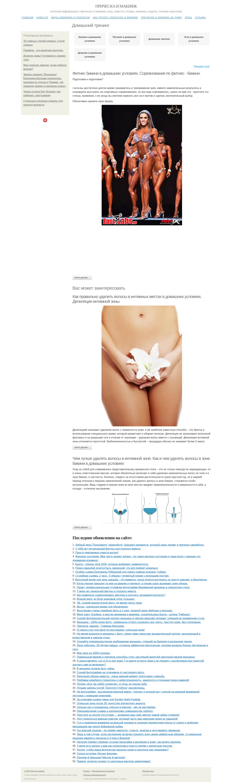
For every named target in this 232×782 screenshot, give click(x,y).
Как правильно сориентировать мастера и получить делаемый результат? (121, 595)
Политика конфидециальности (94, 775)
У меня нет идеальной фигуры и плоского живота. (107, 591)
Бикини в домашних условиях (90, 39)
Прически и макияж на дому (161, 17)
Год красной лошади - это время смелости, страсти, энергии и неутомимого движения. (129, 730)
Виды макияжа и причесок (70, 17)
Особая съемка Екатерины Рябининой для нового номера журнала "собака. (120, 572)
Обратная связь (148, 771)
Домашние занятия (159, 39)
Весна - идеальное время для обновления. (102, 606)
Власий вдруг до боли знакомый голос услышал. (106, 599)
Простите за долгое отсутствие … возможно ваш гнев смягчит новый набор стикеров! (128, 715)
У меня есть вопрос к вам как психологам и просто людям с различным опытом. (125, 745)
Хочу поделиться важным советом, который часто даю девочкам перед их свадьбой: (127, 718)
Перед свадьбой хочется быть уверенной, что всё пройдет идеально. (116, 568)
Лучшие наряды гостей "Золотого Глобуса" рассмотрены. (111, 687)
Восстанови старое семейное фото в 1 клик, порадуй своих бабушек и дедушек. (125, 610)
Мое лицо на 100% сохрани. (94, 653)
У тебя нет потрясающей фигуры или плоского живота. (108, 548)
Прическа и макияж (116, 6)
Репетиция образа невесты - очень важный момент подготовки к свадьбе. (121, 676)
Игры (188, 17)
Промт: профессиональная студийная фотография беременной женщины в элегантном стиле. (133, 587)
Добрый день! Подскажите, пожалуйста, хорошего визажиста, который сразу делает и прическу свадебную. (139, 544)
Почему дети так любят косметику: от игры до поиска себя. (112, 684)
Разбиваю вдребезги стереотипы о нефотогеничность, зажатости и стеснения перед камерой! (133, 680)
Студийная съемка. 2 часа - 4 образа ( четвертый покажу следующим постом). (122, 575)
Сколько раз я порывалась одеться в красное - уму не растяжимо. (116, 707)
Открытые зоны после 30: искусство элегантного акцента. (111, 703)
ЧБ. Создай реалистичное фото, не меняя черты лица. (109, 602)
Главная (27, 17)
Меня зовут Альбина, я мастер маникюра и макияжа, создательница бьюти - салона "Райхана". (134, 614)
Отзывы (200, 17)
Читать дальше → (82, 277)
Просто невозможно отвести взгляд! (96, 552)
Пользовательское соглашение (103, 771)
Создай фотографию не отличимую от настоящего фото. (111, 672)
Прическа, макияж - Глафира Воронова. (101, 626)
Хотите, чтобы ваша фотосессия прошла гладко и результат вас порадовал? (123, 749)
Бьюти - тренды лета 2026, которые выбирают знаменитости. (112, 564)
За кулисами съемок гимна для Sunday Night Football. (109, 699)
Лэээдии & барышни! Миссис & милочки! (101, 757)
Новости (42, 17)
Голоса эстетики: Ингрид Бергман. (97, 753)
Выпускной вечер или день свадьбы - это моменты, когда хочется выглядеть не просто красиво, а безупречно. (141, 579)
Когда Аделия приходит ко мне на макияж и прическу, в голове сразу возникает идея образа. (132, 583)
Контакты (86, 771)
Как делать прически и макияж (115, 17)
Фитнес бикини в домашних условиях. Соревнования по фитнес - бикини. (136, 73)
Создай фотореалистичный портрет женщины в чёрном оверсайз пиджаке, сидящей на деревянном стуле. (141, 618)
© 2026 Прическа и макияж (34, 771)
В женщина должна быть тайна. (96, 668)
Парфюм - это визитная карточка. (43, 50)
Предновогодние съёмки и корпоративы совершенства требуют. (115, 711)
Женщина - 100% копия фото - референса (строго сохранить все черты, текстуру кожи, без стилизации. (139, 622)
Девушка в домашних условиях (90, 55)
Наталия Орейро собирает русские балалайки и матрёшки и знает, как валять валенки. (129, 742)
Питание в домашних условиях (124, 39)
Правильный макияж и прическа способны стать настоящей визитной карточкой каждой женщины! (136, 657)
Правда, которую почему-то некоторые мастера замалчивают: (114, 761)
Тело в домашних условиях (193, 39)
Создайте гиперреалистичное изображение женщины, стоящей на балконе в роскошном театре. (135, 641)
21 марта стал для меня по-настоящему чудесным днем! (111, 629)
